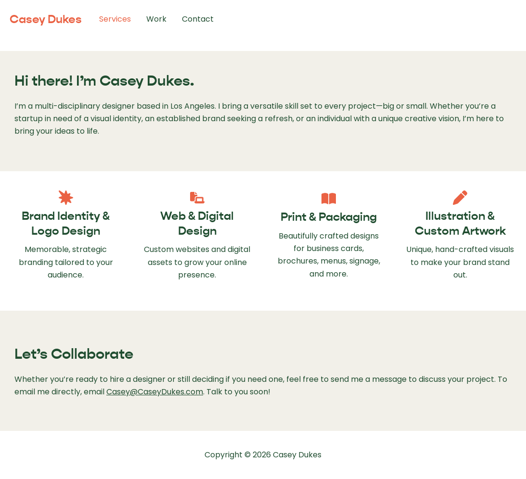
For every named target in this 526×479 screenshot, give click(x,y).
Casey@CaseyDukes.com (154, 391)
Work (156, 19)
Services (115, 19)
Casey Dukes (46, 19)
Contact (198, 19)
